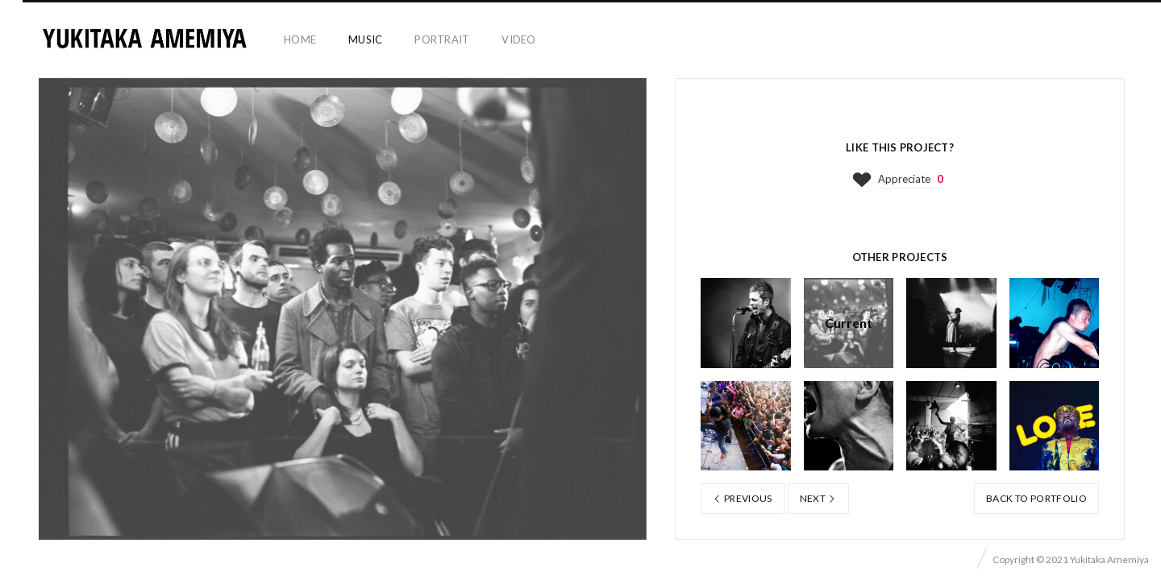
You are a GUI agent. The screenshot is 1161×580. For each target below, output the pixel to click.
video (518, 39)
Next (818, 498)
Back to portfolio (1036, 498)
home (300, 39)
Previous (742, 498)
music (365, 39)
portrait (441, 39)
